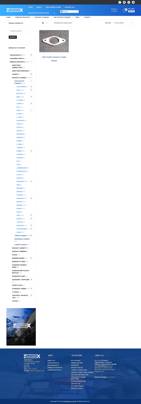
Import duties (77, 388)
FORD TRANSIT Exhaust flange (54, 57)
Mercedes (24, 181)
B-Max (20, 114)
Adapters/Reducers (21, 71)
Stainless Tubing (22, 288)
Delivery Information (79, 375)
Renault (21, 205)
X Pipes (16, 301)
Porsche (24, 198)
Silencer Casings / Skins (19, 266)
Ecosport (22, 120)
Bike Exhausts (53, 365)
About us (51, 360)
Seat (24, 215)
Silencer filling (19, 276)
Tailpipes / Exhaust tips (22, 296)
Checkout (75, 365)
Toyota (21, 222)
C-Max (20, 117)
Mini (19, 185)
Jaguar (21, 158)
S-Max (20, 144)
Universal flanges (22, 240)
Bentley (21, 93)
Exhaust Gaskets (20, 248)
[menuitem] (30, 7)
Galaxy (21, 131)
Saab (20, 212)
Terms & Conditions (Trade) (82, 372)
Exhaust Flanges (42, 17)
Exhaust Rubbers (20, 251)
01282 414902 (24, 2)
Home (8, 17)
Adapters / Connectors (18, 66)
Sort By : (108, 23)
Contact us (75, 383)
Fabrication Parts (22, 17)
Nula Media (111, 377)
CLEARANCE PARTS (18, 58)
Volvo (20, 232)
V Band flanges (21, 244)
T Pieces (16, 292)
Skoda (24, 218)
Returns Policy (77, 386)
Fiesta (20, 124)
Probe (20, 141)
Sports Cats (18, 285)
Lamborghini (23, 168)
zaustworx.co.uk (69, 401)
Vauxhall (24, 225)
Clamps (22, 74)
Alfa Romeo (24, 86)
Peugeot (21, 195)
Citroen (21, 100)
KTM (19, 164)
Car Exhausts (21, 55)
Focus (20, 127)
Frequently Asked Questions (78, 378)
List (46, 23)
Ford (77, 17)
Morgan (21, 188)
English (64, 11)
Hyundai (21, 154)
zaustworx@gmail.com (41, 2)
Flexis (16, 255)
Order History (77, 363)
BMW (24, 96)
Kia (19, 161)
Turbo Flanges (23, 235)
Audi (24, 90)
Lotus (20, 175)
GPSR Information (78, 381)
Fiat (20, 107)
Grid (43, 23)
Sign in (115, 11)
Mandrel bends (22, 258)
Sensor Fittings (20, 261)
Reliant (21, 202)
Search (13, 37)
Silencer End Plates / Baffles (21, 272)
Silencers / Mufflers (22, 280)
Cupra (24, 103)
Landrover (22, 171)
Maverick (21, 134)
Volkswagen (24, 228)
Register (114, 9)
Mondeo (21, 137)
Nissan (21, 191)
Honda (24, 151)
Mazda (20, 178)
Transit (21, 147)
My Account (76, 360)
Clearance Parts (54, 370)
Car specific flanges (62, 17)
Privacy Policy (77, 367)
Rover (21, 208)
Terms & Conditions (79, 370)
